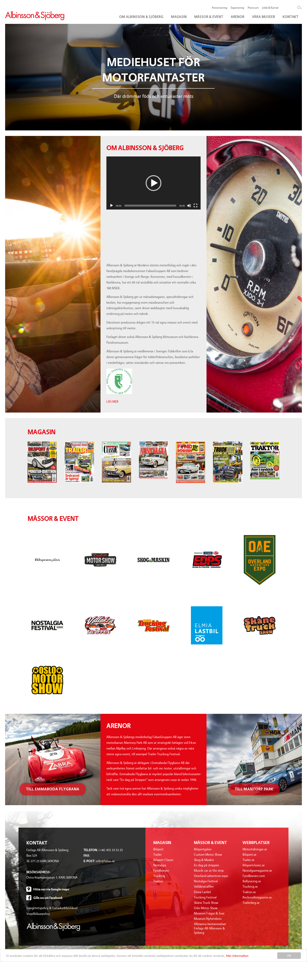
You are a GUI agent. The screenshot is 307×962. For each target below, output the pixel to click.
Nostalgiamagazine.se (257, 870)
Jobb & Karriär (270, 7)
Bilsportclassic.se (254, 865)
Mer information (237, 956)
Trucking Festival (205, 897)
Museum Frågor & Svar (209, 913)
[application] (153, 183)
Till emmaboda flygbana (52, 789)
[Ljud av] (189, 206)
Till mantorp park (254, 789)
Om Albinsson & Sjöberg (141, 17)
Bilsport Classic (163, 860)
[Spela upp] (111, 206)
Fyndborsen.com (254, 876)
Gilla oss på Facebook (47, 897)
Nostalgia (159, 865)
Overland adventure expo (211, 876)
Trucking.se (250, 886)
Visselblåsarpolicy (38, 914)
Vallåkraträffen (204, 886)
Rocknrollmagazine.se (257, 897)
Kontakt (291, 17)
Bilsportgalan (203, 849)
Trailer (157, 854)
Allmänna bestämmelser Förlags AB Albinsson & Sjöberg (210, 928)
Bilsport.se (249, 854)
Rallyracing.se (252, 881)
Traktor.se (249, 892)
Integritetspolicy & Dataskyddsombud (51, 908)
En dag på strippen (206, 865)
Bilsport (158, 849)
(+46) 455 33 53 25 (111, 850)
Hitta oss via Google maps (51, 889)
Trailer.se (248, 860)
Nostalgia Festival (206, 881)
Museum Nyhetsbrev (208, 919)
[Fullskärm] (195, 206)
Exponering (237, 7)
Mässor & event (208, 17)
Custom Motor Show (208, 854)
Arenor (238, 17)
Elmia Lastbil (202, 892)
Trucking (159, 876)
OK (289, 956)
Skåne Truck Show (206, 903)
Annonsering (219, 7)
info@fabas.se (105, 861)
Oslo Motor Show (205, 908)
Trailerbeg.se (251, 903)
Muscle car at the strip (209, 870)
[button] (153, 183)
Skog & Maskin (204, 860)
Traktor (158, 881)
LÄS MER (112, 401)
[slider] (150, 206)
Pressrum (253, 7)
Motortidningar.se (255, 849)
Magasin (179, 17)
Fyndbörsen (161, 870)
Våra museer (263, 17)
